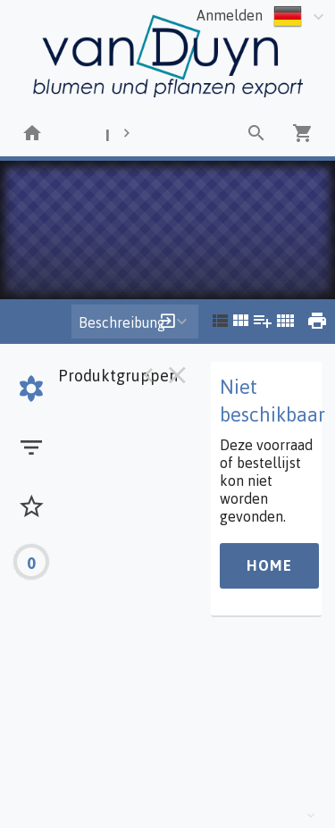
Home (269, 565)
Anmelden (230, 15)
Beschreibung (122, 322)
